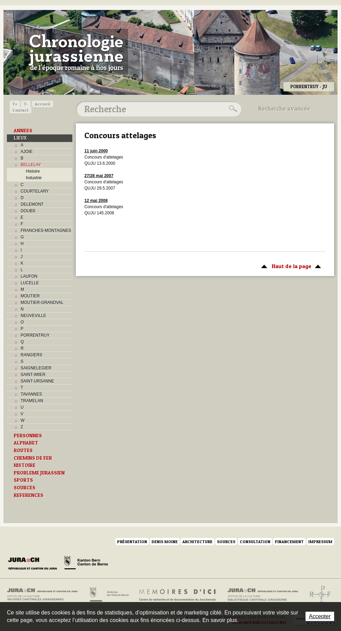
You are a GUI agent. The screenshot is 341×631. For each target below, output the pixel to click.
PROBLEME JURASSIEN (39, 473)
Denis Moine (165, 541)
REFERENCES (28, 495)
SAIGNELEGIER (36, 368)
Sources (226, 541)
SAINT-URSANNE (37, 381)
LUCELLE (30, 283)
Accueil (42, 103)
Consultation (255, 541)
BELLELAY (31, 164)
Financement (289, 541)
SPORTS (23, 480)
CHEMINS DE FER (33, 458)
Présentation (132, 541)
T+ (14, 103)
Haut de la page (290, 265)
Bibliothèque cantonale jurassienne (263, 594)
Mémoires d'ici (177, 594)
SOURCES (24, 488)
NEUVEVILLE (33, 315)
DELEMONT (32, 204)
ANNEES (23, 131)
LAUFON (29, 276)
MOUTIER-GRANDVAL (42, 302)
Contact (20, 110)
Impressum (320, 541)
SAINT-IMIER (33, 374)
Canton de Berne (86, 563)
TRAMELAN (32, 400)
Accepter (320, 616)
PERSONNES (28, 435)
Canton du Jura (34, 563)
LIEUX (20, 138)
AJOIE (27, 151)
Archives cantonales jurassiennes (45, 594)
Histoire (33, 171)
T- (26, 103)
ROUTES (23, 450)
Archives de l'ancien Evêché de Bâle (318, 594)
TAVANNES (31, 394)
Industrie (34, 177)
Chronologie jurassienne (76, 51)
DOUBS (28, 210)
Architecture (197, 541)
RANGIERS (31, 355)
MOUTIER (30, 296)
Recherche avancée (284, 108)
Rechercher (232, 108)
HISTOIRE (24, 465)
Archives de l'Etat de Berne (109, 594)
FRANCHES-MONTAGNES (46, 230)
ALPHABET (26, 443)
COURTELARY (35, 191)
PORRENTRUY (35, 335)
